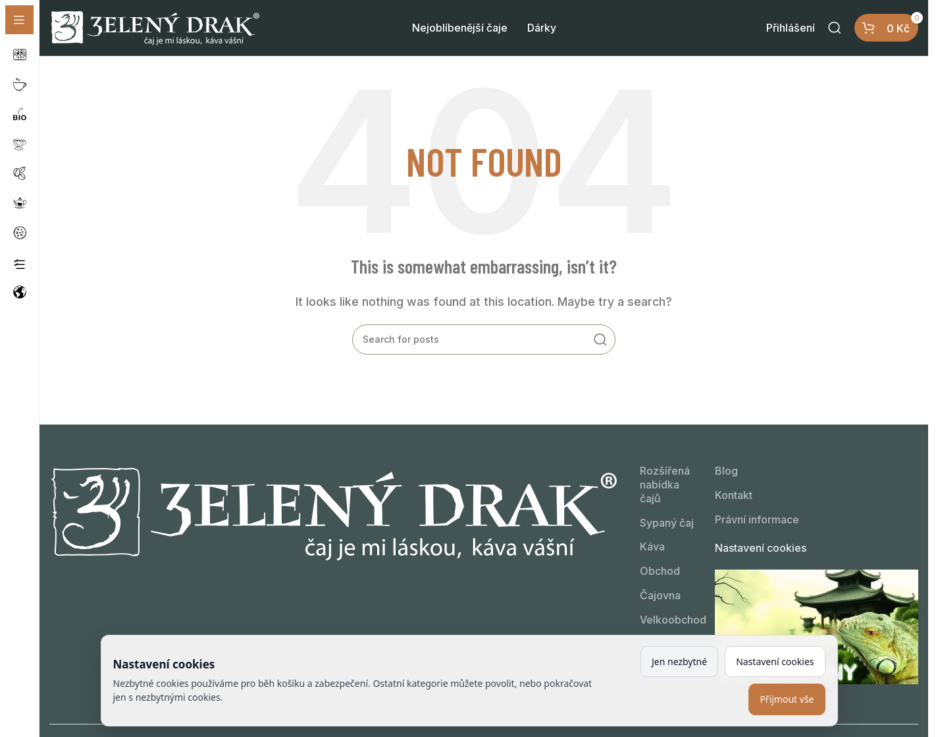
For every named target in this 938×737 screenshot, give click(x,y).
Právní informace (757, 520)
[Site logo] (154, 27)
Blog (726, 471)
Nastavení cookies (760, 547)
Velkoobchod (667, 620)
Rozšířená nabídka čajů (665, 485)
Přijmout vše (787, 699)
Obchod (660, 571)
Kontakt (733, 495)
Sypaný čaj (667, 522)
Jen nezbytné (679, 661)
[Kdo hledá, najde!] (834, 28)
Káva (652, 547)
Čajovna (660, 596)
